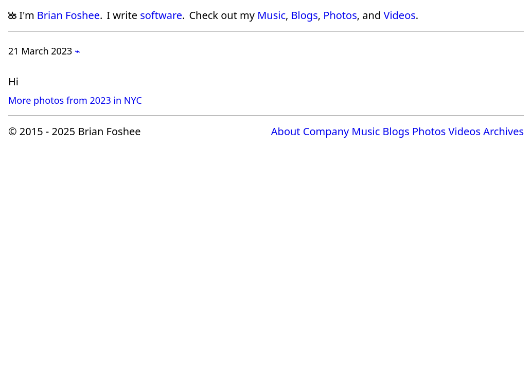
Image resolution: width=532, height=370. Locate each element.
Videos (399, 15)
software (161, 15)
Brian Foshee (68, 15)
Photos (340, 15)
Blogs (304, 15)
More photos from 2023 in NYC (75, 100)
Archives (503, 131)
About (285, 131)
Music (271, 15)
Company (326, 131)
